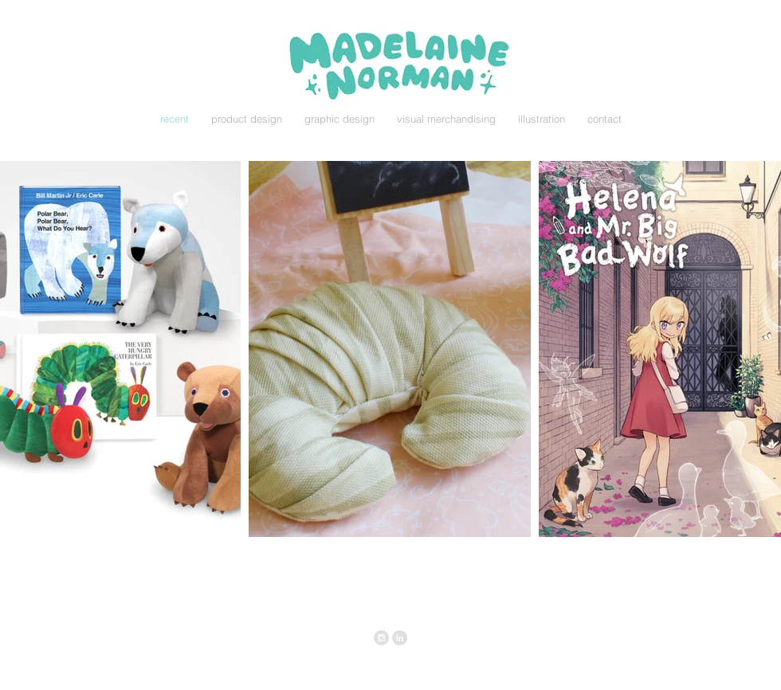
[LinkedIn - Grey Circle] (399, 637)
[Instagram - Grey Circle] (381, 637)
